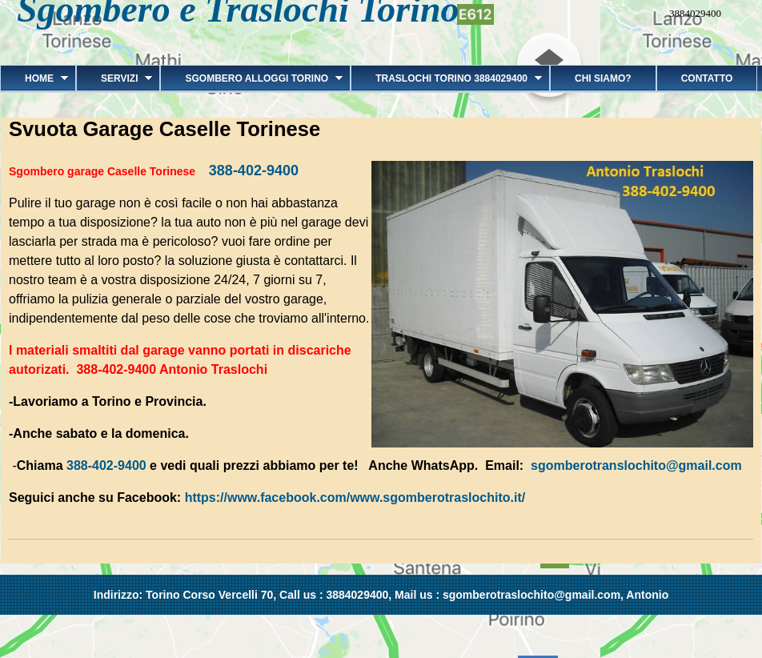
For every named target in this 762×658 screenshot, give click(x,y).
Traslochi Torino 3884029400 (446, 78)
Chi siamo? (603, 78)
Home (34, 78)
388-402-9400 (254, 170)
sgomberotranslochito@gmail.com (636, 465)
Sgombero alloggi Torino (251, 78)
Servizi (114, 78)
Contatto (707, 78)
